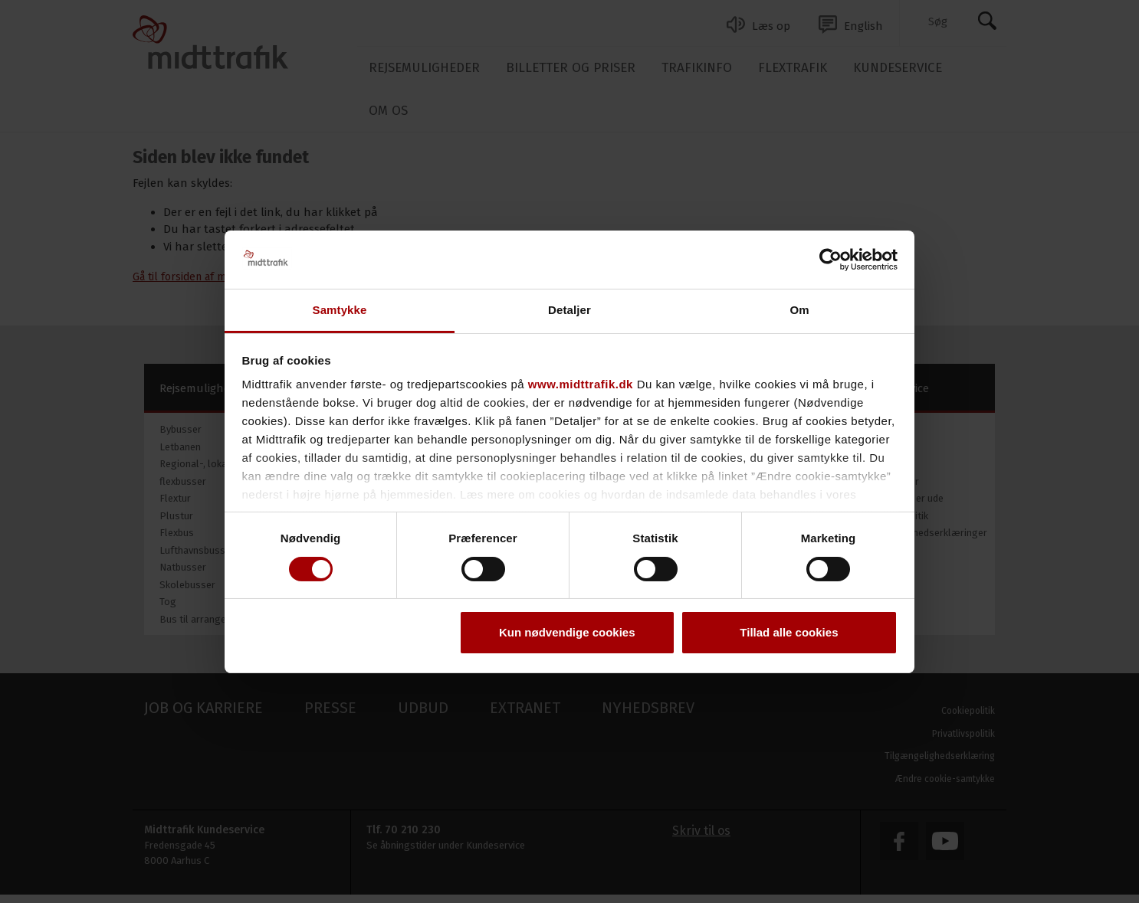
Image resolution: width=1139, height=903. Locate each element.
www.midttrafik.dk (580, 384)
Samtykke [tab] (340, 309)
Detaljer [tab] (569, 309)
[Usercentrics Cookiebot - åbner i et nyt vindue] (830, 259)
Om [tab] (799, 309)
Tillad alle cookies (789, 632)
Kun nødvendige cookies (567, 632)
